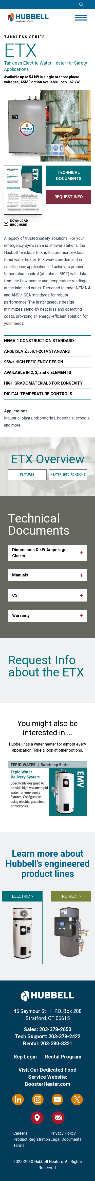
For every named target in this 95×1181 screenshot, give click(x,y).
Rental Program (63, 1057)
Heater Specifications (67, 474)
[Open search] (81, 4)
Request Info (68, 196)
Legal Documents (66, 1139)
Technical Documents (68, 175)
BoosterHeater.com (47, 1084)
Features (27, 474)
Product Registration (31, 1139)
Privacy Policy (63, 1133)
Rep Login (25, 1057)
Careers (20, 1133)
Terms (19, 1145)
